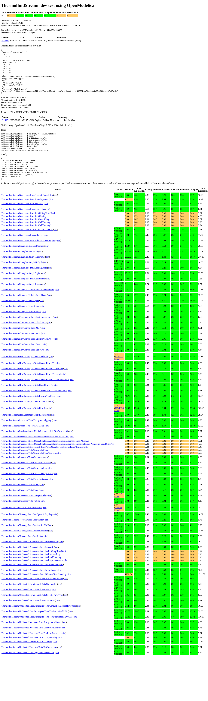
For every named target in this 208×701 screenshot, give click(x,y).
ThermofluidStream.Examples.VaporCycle (20, 318)
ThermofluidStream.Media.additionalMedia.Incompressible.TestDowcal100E (35, 454)
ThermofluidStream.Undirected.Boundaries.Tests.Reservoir (28, 564)
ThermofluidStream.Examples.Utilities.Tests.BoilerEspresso (28, 307)
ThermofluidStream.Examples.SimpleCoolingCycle (24, 285)
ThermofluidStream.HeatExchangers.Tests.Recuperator (26, 432)
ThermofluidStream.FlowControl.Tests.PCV (21, 350)
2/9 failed (118, 512)
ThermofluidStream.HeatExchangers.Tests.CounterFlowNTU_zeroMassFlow (35, 397)
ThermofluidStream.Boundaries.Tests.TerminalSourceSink (27, 247)
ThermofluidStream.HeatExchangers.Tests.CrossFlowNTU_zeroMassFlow (34, 408)
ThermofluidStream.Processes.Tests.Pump (20, 507)
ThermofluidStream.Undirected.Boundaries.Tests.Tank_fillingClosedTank (34, 568)
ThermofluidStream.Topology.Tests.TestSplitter (22, 553)
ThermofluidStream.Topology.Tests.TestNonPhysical (25, 548)
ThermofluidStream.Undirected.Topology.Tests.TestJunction (28, 670)
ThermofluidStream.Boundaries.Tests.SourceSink (23, 226)
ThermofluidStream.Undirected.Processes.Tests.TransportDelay (29, 654)
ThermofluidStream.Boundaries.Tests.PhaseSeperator (25, 216)
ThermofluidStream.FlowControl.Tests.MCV (21, 345)
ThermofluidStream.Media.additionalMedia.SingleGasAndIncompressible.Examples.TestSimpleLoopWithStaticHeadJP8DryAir (58, 461)
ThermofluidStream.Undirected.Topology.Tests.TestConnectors (29, 664)
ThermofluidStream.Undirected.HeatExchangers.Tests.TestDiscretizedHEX (34, 628)
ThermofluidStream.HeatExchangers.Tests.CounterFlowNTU (28, 380)
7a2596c (5, 129)
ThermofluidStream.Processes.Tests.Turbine (21, 518)
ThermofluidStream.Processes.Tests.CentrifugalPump (25, 467)
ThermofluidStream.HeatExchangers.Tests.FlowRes (24, 425)
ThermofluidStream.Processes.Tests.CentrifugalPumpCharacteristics (31, 470)
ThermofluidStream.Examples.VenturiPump (21, 323)
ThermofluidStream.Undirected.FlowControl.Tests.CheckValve (29, 601)
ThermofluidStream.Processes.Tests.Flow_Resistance (25, 496)
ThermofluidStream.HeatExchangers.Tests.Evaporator (25, 418)
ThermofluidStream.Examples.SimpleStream (21, 301)
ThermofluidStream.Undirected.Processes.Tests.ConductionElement (31, 645)
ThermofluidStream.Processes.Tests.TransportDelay (24, 512)
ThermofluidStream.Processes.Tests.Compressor (23, 474)
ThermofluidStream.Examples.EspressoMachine (23, 263)
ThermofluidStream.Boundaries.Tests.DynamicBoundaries (27, 212)
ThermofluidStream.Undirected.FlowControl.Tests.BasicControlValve (32, 596)
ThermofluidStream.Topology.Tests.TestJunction (23, 537)
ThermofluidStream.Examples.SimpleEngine (21, 290)
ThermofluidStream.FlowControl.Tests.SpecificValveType (27, 356)
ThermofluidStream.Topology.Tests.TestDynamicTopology (27, 531)
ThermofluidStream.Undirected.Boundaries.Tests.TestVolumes (29, 587)
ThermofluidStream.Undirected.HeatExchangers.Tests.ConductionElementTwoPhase (39, 623)
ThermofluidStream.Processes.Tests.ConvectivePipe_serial (27, 491)
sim (55, 212)
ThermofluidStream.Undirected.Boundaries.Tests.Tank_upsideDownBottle (34, 577)
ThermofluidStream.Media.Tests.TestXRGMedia (23, 443)
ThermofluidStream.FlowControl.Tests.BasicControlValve (27, 334)
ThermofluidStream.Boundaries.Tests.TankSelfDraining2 (26, 242)
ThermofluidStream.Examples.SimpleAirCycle (22, 279)
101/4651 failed (118, 375)
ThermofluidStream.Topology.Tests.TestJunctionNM (24, 542)
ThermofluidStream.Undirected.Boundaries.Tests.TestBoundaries (30, 582)
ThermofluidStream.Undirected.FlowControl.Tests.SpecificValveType (32, 612)
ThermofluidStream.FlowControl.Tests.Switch (22, 361)
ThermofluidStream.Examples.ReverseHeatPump (23, 274)
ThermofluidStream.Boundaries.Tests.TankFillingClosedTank (28, 230)
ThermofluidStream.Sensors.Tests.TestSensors (22, 525)
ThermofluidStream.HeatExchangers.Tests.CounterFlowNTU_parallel (32, 386)
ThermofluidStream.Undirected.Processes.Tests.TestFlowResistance (31, 650)
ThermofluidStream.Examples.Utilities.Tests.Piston (24, 312)
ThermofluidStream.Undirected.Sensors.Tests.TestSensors (27, 659)
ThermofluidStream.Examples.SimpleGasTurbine (23, 296)
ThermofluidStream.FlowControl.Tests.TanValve (23, 367)
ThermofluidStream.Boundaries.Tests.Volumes (22, 252)
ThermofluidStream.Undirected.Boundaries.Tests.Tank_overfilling (31, 571)
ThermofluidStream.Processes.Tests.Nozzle (20, 502)
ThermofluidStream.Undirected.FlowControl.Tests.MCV (26, 606)
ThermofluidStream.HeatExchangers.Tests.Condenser (25, 374)
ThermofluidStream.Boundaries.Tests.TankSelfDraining (26, 239)
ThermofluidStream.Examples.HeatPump (20, 268)
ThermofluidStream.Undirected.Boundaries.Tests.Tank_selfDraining (31, 574)
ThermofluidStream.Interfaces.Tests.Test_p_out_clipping (26, 437)
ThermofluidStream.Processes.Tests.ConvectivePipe (24, 485)
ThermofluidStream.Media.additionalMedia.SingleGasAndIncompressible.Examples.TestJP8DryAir (45, 458)
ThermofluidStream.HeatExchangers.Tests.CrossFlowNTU (27, 402)
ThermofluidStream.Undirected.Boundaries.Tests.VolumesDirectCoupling (34, 591)
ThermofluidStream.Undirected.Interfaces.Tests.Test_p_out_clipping (32, 639)
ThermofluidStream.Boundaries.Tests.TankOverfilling (25, 236)
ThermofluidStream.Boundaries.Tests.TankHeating (24, 233)
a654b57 (5, 40)
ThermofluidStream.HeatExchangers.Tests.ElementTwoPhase (28, 413)
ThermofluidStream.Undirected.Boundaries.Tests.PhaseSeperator (30, 559)
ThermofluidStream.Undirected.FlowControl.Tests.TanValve (28, 617)
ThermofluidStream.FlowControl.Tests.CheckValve (24, 339)
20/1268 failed (118, 526)
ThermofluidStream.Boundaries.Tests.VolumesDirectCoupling (29, 257)
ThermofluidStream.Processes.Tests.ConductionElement (26, 480)
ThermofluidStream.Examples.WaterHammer (21, 329)
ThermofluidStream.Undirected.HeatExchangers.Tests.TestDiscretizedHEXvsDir (37, 634)
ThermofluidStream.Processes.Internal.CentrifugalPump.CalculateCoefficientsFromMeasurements (45, 464)
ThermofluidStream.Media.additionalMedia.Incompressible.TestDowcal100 (35, 448)
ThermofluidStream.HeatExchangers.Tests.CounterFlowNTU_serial (31, 391)
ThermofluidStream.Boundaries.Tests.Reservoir (22, 221)
